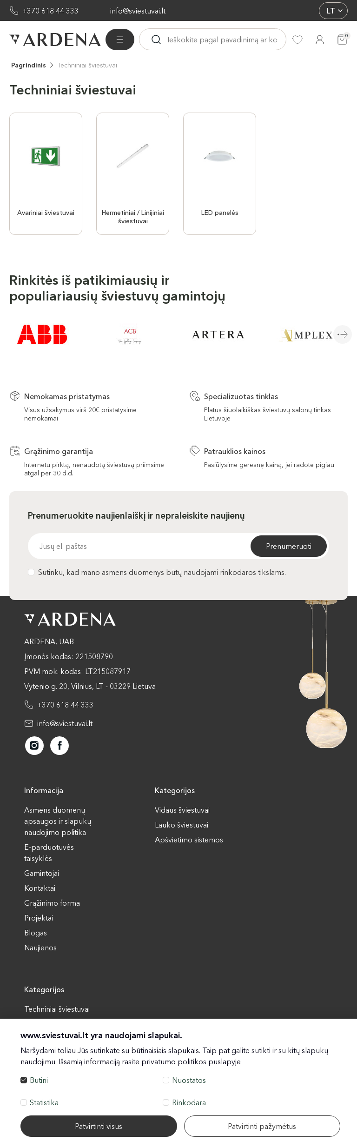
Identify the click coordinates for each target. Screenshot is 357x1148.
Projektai (38, 917)
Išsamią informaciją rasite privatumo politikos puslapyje (150, 1061)
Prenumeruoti (288, 546)
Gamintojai (41, 873)
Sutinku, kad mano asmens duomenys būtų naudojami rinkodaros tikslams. (157, 572)
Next (342, 334)
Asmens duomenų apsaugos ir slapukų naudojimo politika (57, 821)
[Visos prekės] (120, 39)
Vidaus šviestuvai (182, 809)
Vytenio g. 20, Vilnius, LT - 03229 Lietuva (90, 686)
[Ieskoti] (156, 39)
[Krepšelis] (342, 39)
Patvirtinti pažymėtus (262, 1126)
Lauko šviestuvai (181, 824)
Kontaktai (39, 888)
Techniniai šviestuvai (87, 65)
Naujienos (40, 947)
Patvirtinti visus (98, 1126)
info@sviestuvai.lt (137, 10)
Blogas (35, 932)
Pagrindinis (28, 65)
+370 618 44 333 (50, 10)
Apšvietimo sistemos (189, 839)
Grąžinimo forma (52, 903)
